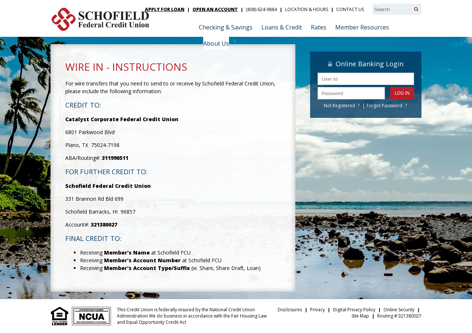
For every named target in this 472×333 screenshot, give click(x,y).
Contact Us (350, 9)
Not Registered (339, 105)
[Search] (416, 9)
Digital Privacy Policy (354, 309)
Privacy (317, 309)
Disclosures (290, 309)
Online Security (399, 309)
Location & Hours (306, 9)
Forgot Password (384, 105)
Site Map (360, 316)
